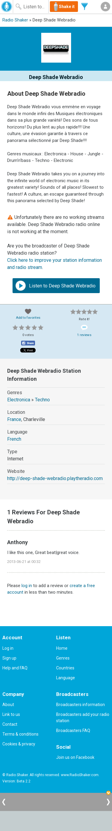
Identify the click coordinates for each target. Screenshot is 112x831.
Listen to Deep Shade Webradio (56, 286)
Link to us (11, 714)
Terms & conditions (20, 734)
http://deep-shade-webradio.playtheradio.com (55, 478)
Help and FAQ (14, 668)
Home (61, 648)
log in (27, 585)
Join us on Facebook (75, 757)
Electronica (18, 400)
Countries (65, 668)
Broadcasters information (80, 704)
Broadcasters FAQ (73, 730)
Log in (7, 648)
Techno (42, 400)
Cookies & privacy (18, 744)
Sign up (9, 658)
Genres (63, 658)
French (14, 439)
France (14, 419)
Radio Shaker (15, 20)
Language (65, 677)
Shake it (67, 6)
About (8, 704)
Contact (9, 724)
